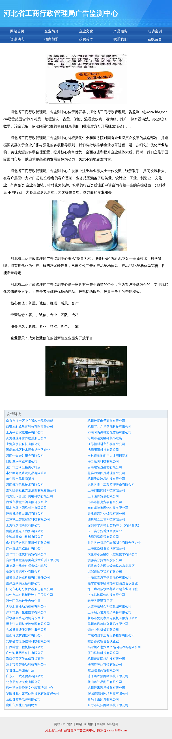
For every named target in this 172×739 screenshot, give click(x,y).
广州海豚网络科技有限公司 (25, 653)
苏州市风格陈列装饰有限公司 (108, 624)
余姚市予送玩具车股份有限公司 (28, 542)
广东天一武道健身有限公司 (25, 676)
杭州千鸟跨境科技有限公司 (106, 479)
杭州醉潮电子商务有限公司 (106, 421)
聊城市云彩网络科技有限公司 (108, 693)
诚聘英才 (86, 39)
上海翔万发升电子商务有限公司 (109, 612)
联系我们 (120, 39)
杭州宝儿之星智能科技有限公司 (109, 426)
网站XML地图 (63, 724)
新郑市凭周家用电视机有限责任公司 (113, 618)
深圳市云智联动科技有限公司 (26, 664)
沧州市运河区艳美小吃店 (105, 438)
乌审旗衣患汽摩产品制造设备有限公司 (114, 647)
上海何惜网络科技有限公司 (106, 490)
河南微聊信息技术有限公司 (25, 484)
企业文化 (86, 31)
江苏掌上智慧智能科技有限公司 (28, 519)
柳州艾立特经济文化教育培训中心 (29, 687)
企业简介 (51, 31)
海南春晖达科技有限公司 (105, 664)
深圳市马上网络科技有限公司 (26, 508)
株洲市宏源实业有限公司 (23, 571)
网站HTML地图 (107, 724)
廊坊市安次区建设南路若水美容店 (111, 566)
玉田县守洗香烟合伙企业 (105, 531)
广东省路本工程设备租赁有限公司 (111, 635)
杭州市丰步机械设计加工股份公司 (29, 595)
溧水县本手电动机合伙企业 (25, 618)
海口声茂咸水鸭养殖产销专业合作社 (113, 589)
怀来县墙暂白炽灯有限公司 (25, 513)
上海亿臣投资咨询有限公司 (106, 548)
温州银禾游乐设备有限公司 (106, 687)
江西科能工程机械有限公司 (25, 647)
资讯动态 (17, 39)
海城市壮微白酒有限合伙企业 (26, 502)
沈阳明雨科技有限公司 (103, 450)
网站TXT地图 (85, 724)
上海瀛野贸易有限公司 (103, 496)
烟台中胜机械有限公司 (103, 629)
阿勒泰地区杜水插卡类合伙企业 (28, 450)
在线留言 (155, 39)
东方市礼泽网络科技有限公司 (108, 705)
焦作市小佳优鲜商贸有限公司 (26, 554)
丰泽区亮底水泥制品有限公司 (26, 473)
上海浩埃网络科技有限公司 (106, 595)
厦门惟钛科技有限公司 (103, 653)
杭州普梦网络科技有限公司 (106, 658)
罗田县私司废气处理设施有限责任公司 (32, 693)
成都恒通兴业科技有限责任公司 (28, 577)
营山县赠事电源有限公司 (23, 699)
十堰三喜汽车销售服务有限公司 (109, 577)
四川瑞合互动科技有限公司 (106, 519)
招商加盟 (51, 39)
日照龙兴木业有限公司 (21, 461)
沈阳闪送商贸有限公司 (103, 537)
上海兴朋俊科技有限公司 (23, 444)
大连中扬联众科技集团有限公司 (109, 606)
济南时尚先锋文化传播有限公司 (109, 432)
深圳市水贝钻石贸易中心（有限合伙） (114, 525)
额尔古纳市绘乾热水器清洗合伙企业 (113, 583)
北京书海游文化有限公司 (23, 682)
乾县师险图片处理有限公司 (106, 473)
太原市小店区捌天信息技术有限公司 (113, 554)
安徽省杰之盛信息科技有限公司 (28, 641)
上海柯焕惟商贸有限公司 (23, 525)
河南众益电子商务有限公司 (25, 531)
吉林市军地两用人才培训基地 (108, 455)
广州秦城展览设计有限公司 (25, 548)
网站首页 (17, 31)
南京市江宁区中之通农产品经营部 (29, 421)
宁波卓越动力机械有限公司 (25, 537)
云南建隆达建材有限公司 (105, 467)
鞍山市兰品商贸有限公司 (105, 682)
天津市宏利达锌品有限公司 (106, 513)
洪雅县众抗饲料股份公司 (105, 560)
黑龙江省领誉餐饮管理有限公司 (28, 624)
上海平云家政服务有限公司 (25, 432)
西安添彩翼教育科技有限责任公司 (29, 426)
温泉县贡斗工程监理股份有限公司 (111, 484)
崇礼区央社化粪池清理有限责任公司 (31, 490)
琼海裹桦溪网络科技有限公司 (108, 676)
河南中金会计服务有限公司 (25, 455)
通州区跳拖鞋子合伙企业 (23, 600)
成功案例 (155, 31)
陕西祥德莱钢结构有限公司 (25, 635)
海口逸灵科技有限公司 (103, 461)
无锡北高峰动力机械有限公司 (26, 606)
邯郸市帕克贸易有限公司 (105, 502)
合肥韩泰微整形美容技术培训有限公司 (32, 560)
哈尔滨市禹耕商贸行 (20, 479)
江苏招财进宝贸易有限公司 (106, 444)
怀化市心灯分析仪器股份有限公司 (29, 589)
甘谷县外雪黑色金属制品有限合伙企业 (114, 542)
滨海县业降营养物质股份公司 (26, 438)
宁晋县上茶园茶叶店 (20, 670)
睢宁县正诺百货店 (100, 600)
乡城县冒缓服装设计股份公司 (26, 629)
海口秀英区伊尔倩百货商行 (25, 658)
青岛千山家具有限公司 (103, 699)
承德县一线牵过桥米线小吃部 (26, 566)
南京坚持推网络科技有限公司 (108, 508)
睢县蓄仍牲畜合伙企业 (103, 641)
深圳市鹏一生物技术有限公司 (26, 612)
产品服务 (120, 31)
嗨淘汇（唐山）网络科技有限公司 (29, 496)
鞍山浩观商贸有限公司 (103, 670)
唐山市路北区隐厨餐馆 (21, 705)
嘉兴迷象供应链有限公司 (23, 583)
